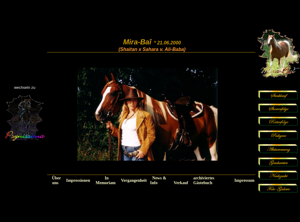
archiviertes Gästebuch (204, 180)
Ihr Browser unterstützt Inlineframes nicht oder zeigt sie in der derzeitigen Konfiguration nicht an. (147, 114)
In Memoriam (105, 180)
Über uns (56, 180)
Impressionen (78, 180)
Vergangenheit (134, 180)
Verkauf (181, 183)
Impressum (244, 180)
